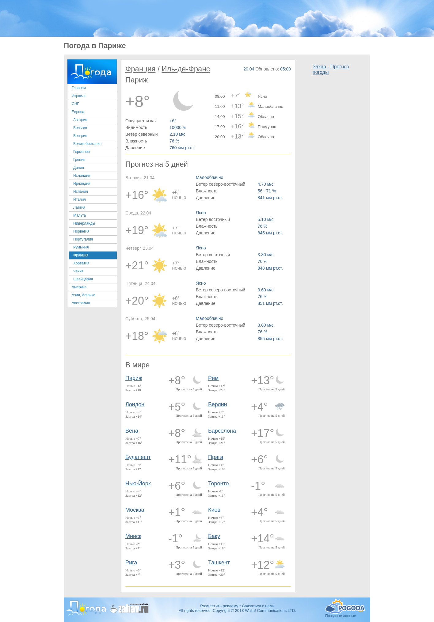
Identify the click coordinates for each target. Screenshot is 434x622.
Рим (213, 378)
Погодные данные (345, 606)
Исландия (81, 175)
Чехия (78, 271)
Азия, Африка (83, 295)
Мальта (79, 215)
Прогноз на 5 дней (189, 389)
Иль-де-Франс (186, 69)
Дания (78, 167)
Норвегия (81, 231)
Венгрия (80, 136)
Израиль (79, 96)
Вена (131, 431)
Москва (134, 510)
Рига (131, 562)
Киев (214, 510)
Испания (80, 191)
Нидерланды (84, 223)
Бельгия (80, 128)
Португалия (83, 239)
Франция (80, 255)
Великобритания (87, 144)
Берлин (217, 404)
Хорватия (81, 263)
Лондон (134, 404)
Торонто (218, 483)
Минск (133, 536)
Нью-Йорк (138, 483)
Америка (79, 287)
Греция (79, 159)
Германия (81, 152)
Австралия (81, 303)
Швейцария (83, 279)
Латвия (79, 207)
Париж (133, 378)
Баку (214, 536)
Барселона (222, 431)
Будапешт (138, 457)
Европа (78, 112)
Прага (215, 457)
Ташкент (219, 562)
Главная (79, 88)
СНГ (75, 104)
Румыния (81, 247)
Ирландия (81, 183)
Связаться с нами (258, 606)
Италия (79, 199)
